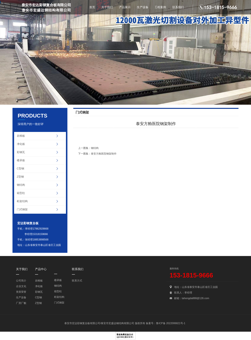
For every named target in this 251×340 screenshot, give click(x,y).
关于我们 (107, 7)
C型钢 (20, 168)
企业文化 (21, 286)
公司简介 (21, 280)
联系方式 (77, 280)
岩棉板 (21, 135)
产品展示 (125, 7)
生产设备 (142, 7)
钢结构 (21, 184)
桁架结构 (22, 201)
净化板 (21, 144)
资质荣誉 (21, 291)
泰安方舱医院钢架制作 (104, 153)
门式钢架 (22, 209)
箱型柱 (21, 193)
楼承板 (21, 160)
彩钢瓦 (21, 152)
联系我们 (178, 7)
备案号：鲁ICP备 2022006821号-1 (165, 323)
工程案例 (160, 7)
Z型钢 (20, 176)
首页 (92, 7)
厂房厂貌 (21, 303)
